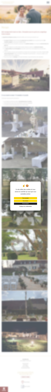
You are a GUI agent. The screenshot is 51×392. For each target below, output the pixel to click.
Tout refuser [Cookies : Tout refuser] (25, 200)
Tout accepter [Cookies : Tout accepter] (25, 198)
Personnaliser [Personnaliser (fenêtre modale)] (25, 203)
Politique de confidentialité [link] (25, 206)
